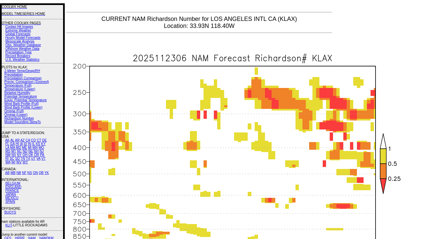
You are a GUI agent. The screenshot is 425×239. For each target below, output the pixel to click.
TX (28, 158)
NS (29, 173)
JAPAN (10, 194)
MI (30, 147)
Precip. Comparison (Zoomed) (26, 82)
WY (25, 162)
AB (7, 173)
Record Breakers (17, 56)
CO (33, 140)
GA (12, 144)
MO (41, 147)
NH (36, 151)
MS (7, 151)
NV (13, 155)
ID (25, 144)
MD (18, 147)
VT (43, 158)
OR (36, 155)
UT (33, 158)
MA (12, 147)
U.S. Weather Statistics (22, 59)
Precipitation (13, 74)
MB (13, 173)
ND (25, 151)
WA (7, 162)
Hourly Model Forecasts (23, 38)
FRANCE (12, 191)
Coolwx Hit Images (19, 27)
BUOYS (10, 212)
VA (39, 158)
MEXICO (11, 198)
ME (24, 147)
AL (12, 140)
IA (21, 144)
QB (41, 173)
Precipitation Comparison (23, 78)
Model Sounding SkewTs (22, 122)
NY (19, 155)
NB (18, 173)
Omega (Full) (14, 111)
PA (42, 155)
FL (7, 144)
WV (19, 162)
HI (17, 144)
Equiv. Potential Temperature (25, 100)
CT (39, 140)
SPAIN (10, 201)
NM (8, 155)
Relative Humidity (17, 93)
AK (7, 140)
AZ (22, 140)
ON (35, 173)
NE (30, 151)
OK (30, 155)
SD (17, 158)
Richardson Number (19, 118)
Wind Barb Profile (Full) (21, 104)
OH (25, 155)
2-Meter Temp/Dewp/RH (22, 71)
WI (13, 162)
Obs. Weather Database (23, 45)
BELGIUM (12, 183)
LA (7, 147)
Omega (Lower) (15, 115)
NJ (41, 151)
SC (12, 158)
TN (23, 158)
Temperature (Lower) (19, 89)
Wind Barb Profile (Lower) (23, 107)
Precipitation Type (18, 52)
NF (24, 173)
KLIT (8, 225)
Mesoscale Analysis (19, 41)
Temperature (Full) (18, 85)
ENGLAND (13, 187)
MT (13, 151)
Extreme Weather (18, 30)
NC (19, 151)
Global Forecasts (18, 34)
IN (29, 144)
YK (46, 173)
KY (43, 144)
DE (44, 140)
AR (17, 140)
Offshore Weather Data (22, 48)
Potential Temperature (20, 96)
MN (35, 147)
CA (28, 140)
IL (33, 144)
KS (38, 144)
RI (7, 158)
